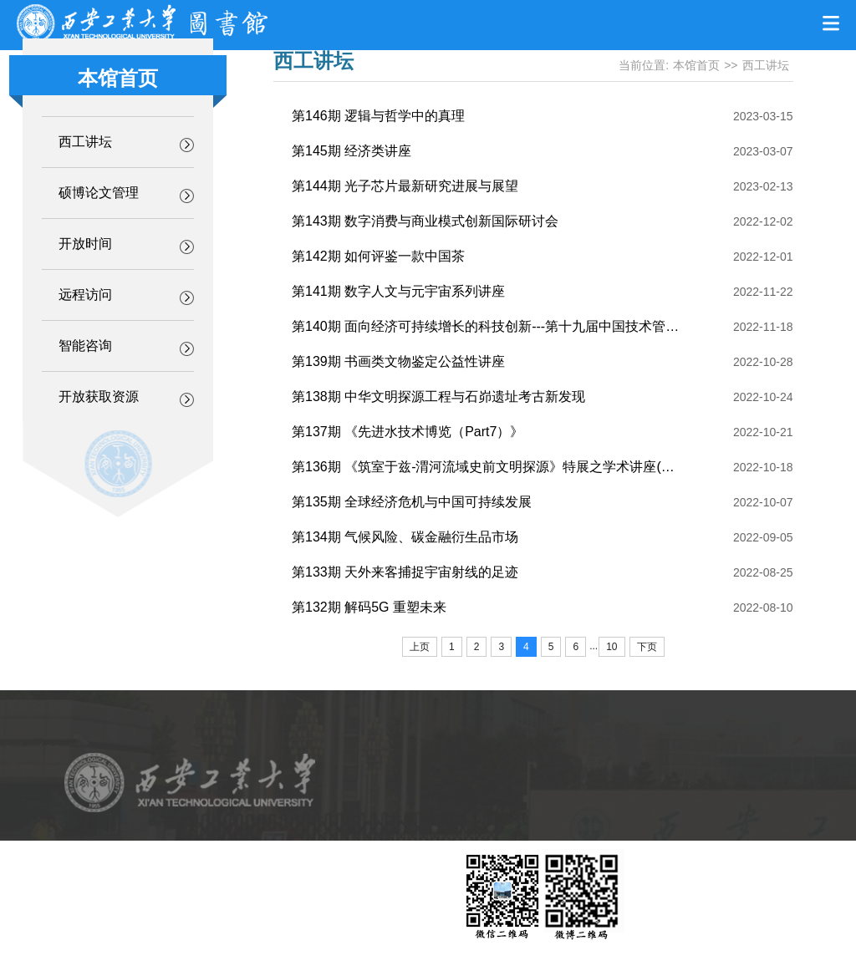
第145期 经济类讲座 (351, 151)
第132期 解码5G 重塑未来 (369, 607)
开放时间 (85, 243)
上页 (420, 647)
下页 (647, 647)
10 (611, 647)
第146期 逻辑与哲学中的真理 (378, 116)
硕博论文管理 (99, 193)
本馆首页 (696, 65)
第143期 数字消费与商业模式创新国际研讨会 (425, 221)
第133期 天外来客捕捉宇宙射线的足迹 (405, 572)
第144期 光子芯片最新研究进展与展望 (405, 186)
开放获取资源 (99, 396)
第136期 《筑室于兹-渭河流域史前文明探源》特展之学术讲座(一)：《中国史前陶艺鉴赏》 (559, 467)
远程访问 (85, 294)
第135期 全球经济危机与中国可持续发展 (412, 502)
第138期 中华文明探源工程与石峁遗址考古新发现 (438, 396)
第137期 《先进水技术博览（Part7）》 (407, 431)
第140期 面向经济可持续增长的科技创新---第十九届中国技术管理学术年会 (512, 326)
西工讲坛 (85, 142)
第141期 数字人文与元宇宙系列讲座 (398, 291)
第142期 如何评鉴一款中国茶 (378, 256)
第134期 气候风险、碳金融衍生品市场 (405, 537)
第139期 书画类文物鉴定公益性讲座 (398, 361)
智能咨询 (85, 345)
